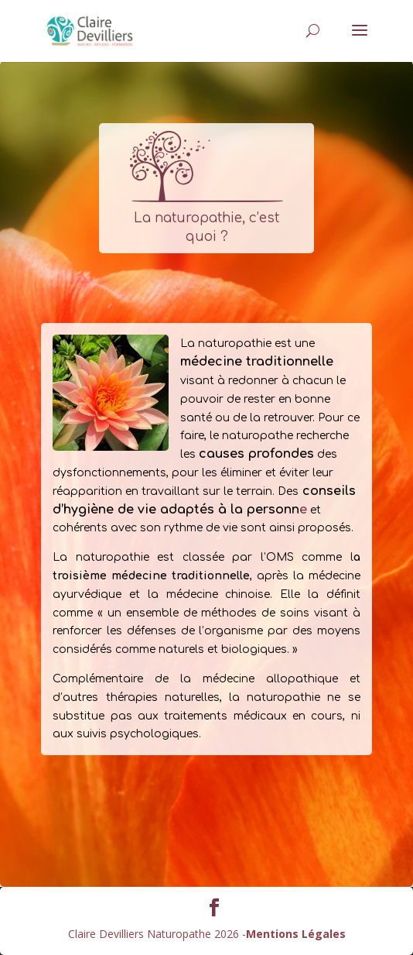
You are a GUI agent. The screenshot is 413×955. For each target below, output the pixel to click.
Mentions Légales (296, 933)
